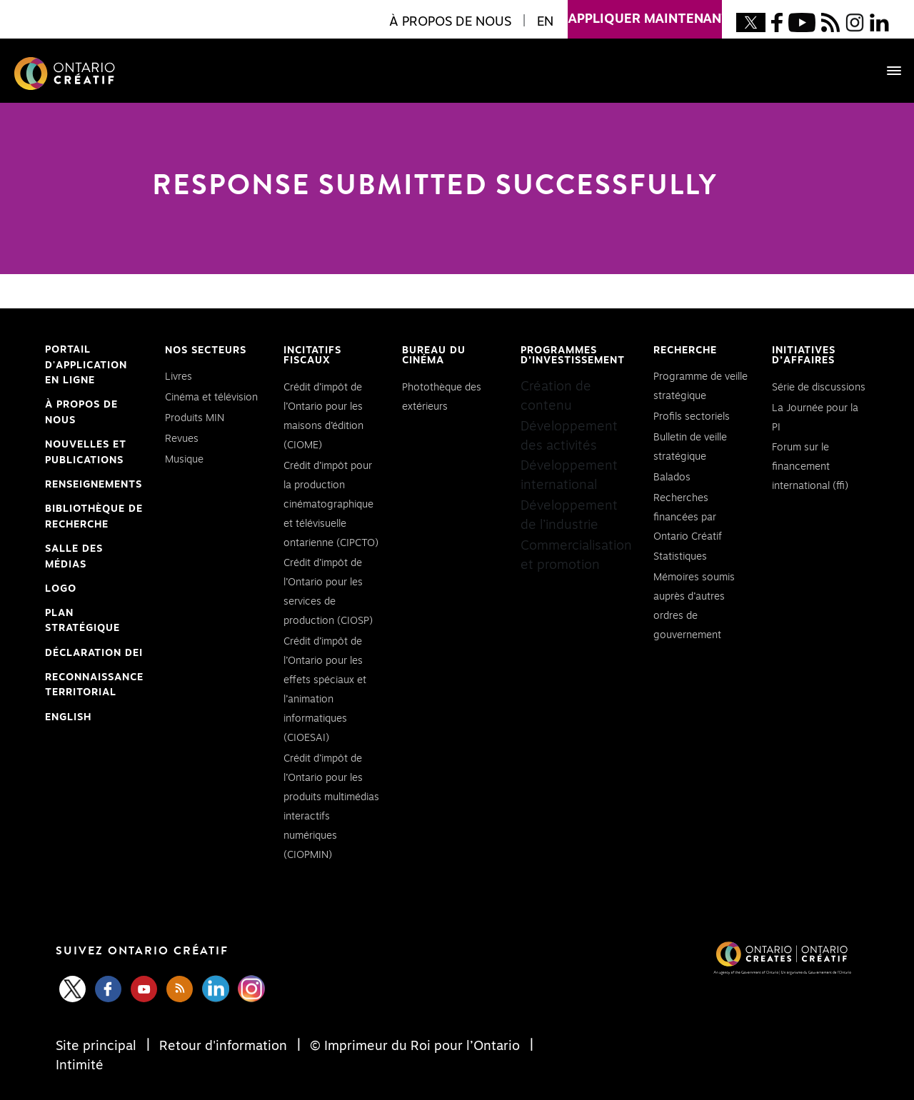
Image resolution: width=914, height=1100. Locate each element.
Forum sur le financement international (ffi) (810, 467)
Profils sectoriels (691, 417)
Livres (178, 377)
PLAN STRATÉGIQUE (82, 621)
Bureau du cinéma (434, 355)
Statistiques (680, 557)
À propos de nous (81, 412)
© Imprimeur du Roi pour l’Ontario (414, 1046)
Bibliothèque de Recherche (94, 518)
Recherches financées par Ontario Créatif (687, 517)
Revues (182, 439)
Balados (671, 478)
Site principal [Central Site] (98, 1046)
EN (545, 22)
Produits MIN (194, 418)
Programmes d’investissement (573, 355)
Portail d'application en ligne (86, 367)
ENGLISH (68, 717)
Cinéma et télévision (211, 398)
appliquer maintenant (645, 13)
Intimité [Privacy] (80, 1065)
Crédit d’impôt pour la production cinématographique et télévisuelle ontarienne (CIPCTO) (330, 504)
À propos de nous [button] (450, 22)
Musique (184, 460)
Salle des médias (74, 557)
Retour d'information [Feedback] (223, 1046)
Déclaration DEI (94, 654)
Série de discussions (818, 388)
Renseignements (93, 485)
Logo (60, 589)
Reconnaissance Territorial (94, 686)
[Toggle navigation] (887, 71)
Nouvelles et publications (85, 452)
